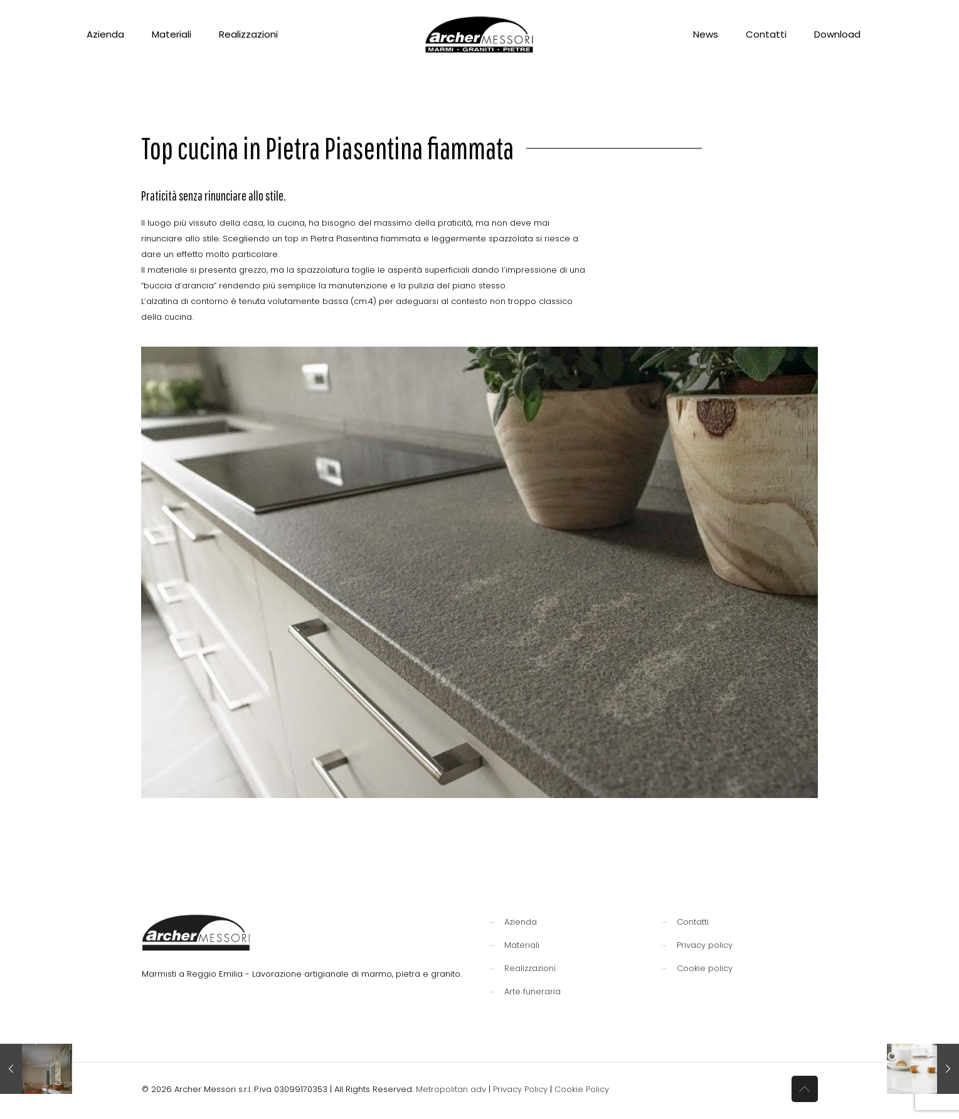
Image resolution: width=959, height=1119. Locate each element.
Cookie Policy (581, 1089)
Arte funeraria (532, 991)
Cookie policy (705, 968)
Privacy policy (705, 945)
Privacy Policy (520, 1089)
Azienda (520, 922)
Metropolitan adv (451, 1089)
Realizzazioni (530, 968)
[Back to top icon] (805, 1089)
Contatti (693, 922)
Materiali (521, 945)
